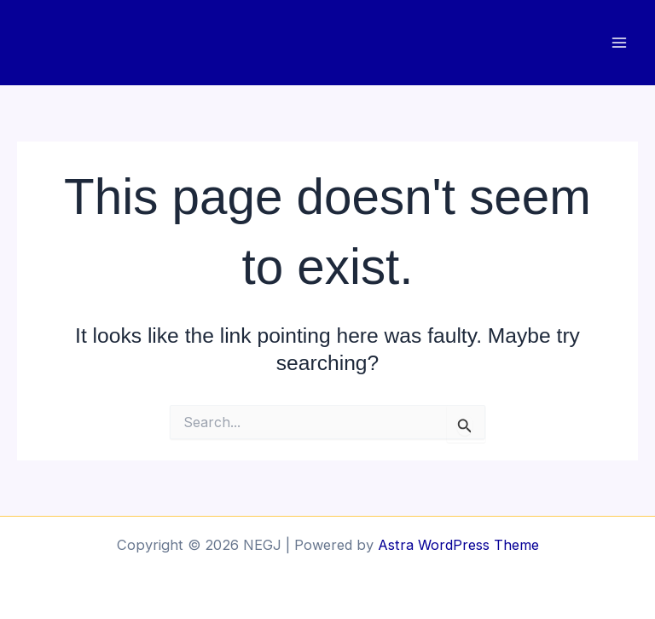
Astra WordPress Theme (458, 544)
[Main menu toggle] (619, 43)
